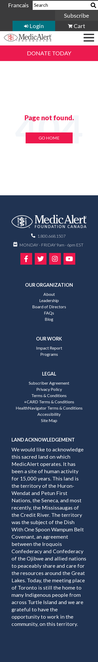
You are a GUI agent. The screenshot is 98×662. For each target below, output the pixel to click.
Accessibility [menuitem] (49, 414)
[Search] (93, 5)
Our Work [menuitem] (49, 339)
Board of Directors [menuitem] (49, 306)
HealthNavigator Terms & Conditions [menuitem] (49, 407)
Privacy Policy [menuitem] (49, 389)
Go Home (49, 137)
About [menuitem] (49, 294)
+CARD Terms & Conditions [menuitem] (49, 401)
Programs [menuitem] (49, 354)
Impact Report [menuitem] (49, 347)
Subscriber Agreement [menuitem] (49, 382)
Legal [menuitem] (49, 374)
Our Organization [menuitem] (49, 285)
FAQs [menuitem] (49, 312)
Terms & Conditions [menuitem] (49, 395)
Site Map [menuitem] (49, 420)
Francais (18, 5)
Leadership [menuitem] (49, 300)
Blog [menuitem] (49, 319)
